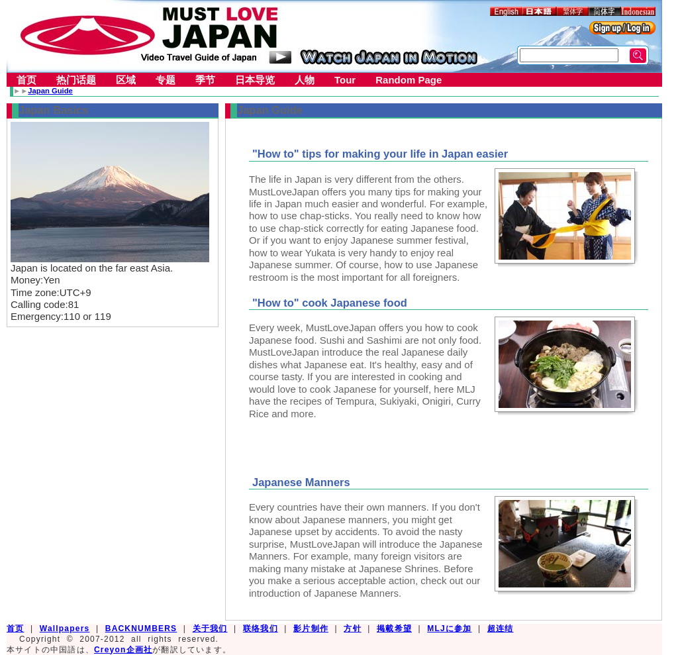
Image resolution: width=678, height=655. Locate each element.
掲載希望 (394, 628)
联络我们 (260, 628)
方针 (352, 628)
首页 (26, 79)
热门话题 (76, 79)
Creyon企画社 (123, 649)
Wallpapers (65, 628)
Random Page (408, 79)
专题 (165, 79)
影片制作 (310, 628)
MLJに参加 (449, 628)
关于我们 (210, 628)
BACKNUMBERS (141, 628)
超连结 (500, 628)
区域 (126, 79)
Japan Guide (50, 91)
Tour (345, 79)
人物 (305, 79)
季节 (205, 79)
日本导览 (255, 79)
